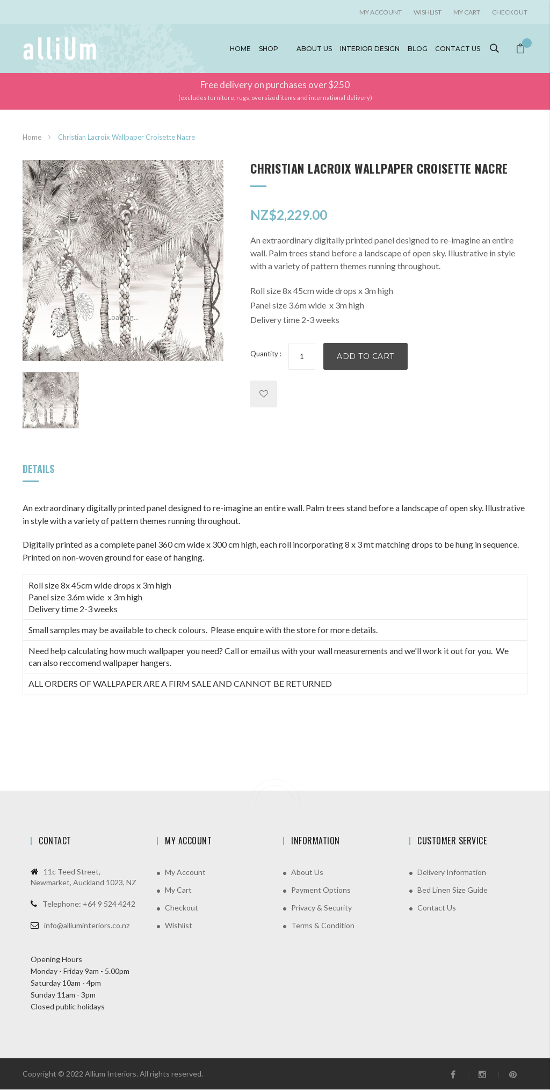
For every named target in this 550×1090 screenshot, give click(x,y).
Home (242, 49)
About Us (307, 872)
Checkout (509, 12)
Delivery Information (451, 872)
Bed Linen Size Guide (452, 890)
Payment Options (321, 890)
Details (38, 469)
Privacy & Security (321, 908)
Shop (270, 49)
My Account (185, 872)
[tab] (38, 473)
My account (380, 12)
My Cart (466, 12)
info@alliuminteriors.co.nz (86, 925)
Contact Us (436, 908)
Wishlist (428, 12)
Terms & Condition (322, 925)
